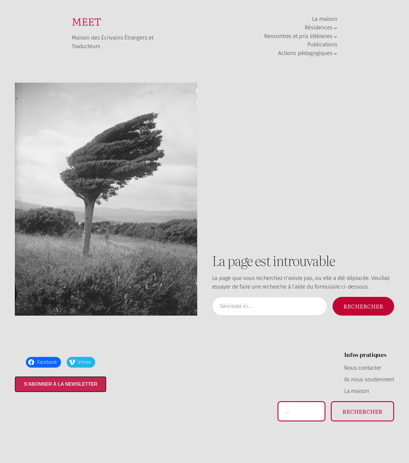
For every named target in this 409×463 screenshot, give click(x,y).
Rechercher (363, 306)
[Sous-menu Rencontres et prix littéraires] (335, 36)
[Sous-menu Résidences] (335, 27)
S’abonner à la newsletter (60, 384)
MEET (86, 21)
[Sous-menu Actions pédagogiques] (335, 53)
